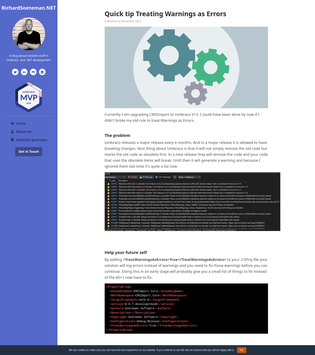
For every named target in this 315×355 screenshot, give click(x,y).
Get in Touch (29, 151)
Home (18, 123)
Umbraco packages (28, 140)
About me (21, 131)
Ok (241, 350)
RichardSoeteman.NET (29, 7)
